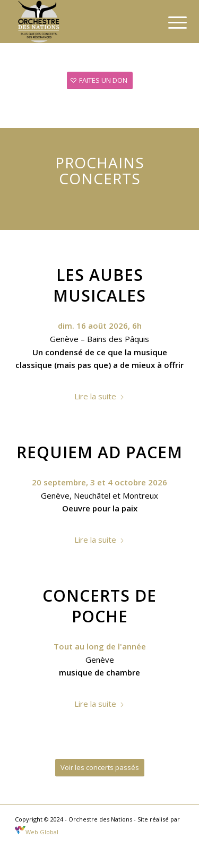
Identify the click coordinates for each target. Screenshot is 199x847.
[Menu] (169, 22)
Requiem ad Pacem (99, 452)
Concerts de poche (99, 606)
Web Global (36, 832)
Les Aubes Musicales (99, 285)
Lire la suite (99, 396)
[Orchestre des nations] (82, 21)
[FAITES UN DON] (100, 80)
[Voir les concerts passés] (99, 767)
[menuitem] (169, 22)
